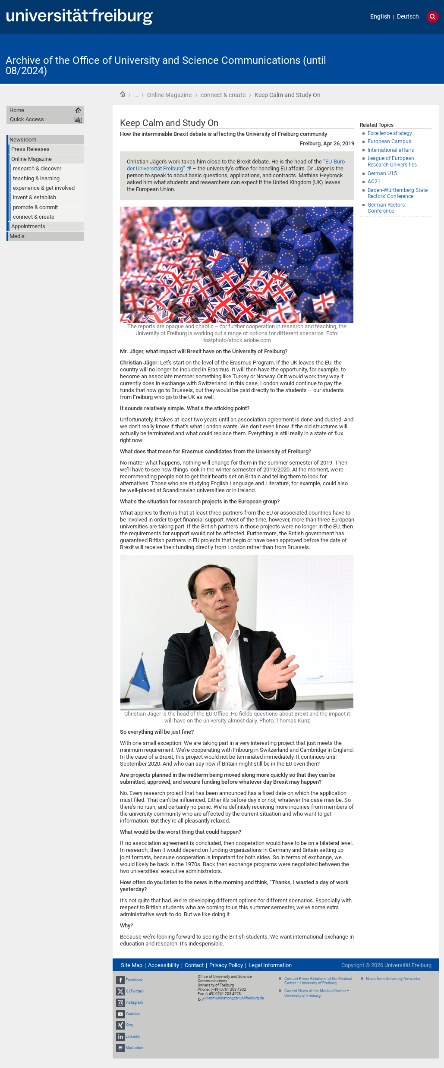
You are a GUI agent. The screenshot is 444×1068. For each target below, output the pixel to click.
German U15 (382, 173)
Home (122, 94)
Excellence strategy (390, 133)
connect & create (223, 94)
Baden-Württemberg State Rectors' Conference (398, 193)
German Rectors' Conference (387, 208)
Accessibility (163, 965)
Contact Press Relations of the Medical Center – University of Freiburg (318, 981)
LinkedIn (133, 1036)
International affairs (391, 150)
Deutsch (408, 16)
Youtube (133, 1013)
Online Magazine (169, 94)
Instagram (134, 1002)
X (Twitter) (135, 991)
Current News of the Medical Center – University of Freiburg (317, 993)
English (380, 16)
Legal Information (270, 965)
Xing (129, 1025)
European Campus (389, 141)
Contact (194, 965)
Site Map (131, 965)
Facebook (134, 980)
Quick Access (27, 119)
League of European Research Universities (392, 161)
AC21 (374, 182)
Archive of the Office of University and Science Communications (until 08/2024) (166, 65)
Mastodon (134, 1048)
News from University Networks (393, 979)
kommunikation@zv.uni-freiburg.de (234, 998)
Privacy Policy (226, 965)
